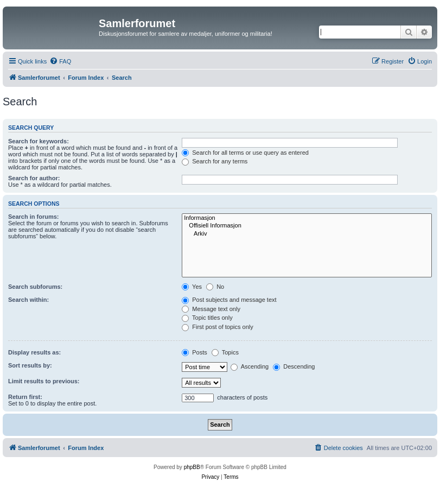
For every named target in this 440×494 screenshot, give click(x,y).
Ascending (250, 366)
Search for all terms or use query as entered (245, 152)
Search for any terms (214, 161)
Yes (192, 286)
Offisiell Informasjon (307, 226)
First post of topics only (217, 327)
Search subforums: (35, 286)
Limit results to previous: (43, 381)
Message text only (211, 309)
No (215, 286)
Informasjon (307, 218)
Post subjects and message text (229, 299)
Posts (194, 352)
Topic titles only (207, 317)
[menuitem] (60, 61)
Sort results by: (30, 365)
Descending (294, 366)
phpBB (192, 467)
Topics (225, 352)
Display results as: (34, 352)
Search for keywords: (38, 141)
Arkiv (307, 234)
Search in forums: (33, 216)
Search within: (28, 299)
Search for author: (34, 178)
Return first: (25, 397)
